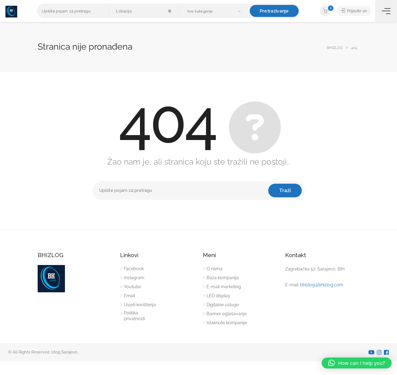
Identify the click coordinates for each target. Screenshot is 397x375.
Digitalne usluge (223, 304)
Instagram (134, 277)
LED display (218, 295)
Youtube (132, 286)
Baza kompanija (223, 277)
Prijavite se (354, 10)
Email (129, 295)
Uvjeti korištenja (140, 304)
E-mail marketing (224, 286)
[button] (214, 11)
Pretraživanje (274, 10)
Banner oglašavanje (227, 313)
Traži (285, 190)
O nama (214, 268)
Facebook (134, 268)
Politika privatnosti (134, 315)
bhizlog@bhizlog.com (321, 284)
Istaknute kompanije (227, 322)
